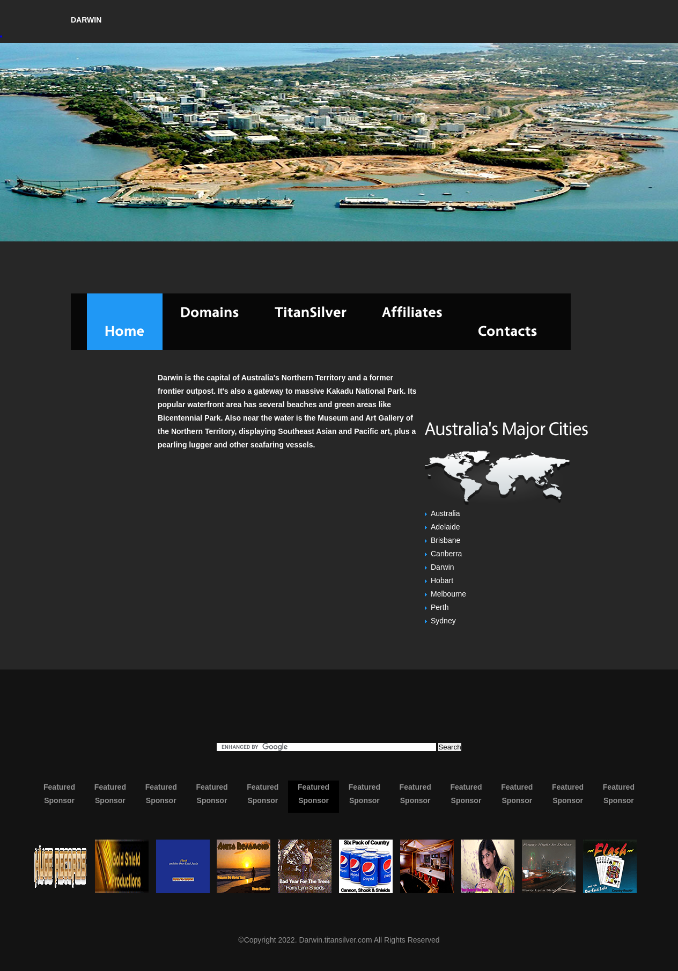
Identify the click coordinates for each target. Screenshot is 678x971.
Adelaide (445, 527)
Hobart (442, 580)
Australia (445, 513)
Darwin (442, 567)
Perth (439, 607)
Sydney (443, 620)
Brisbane (445, 540)
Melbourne (448, 594)
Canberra (446, 553)
